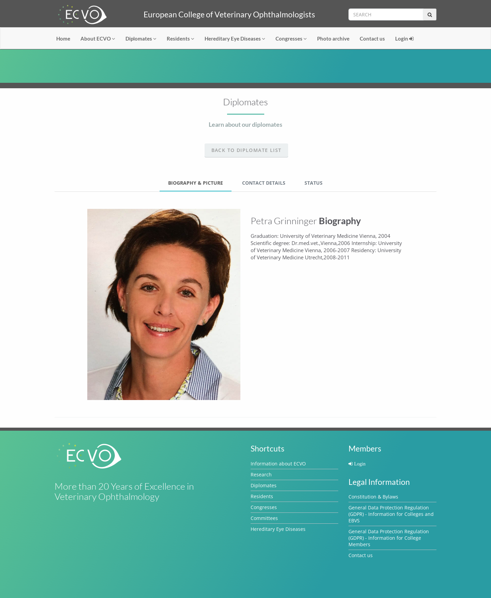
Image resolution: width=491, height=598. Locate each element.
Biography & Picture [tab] (195, 183)
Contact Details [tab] (263, 183)
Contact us (372, 38)
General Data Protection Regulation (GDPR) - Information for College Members (388, 538)
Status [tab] (313, 183)
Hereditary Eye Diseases (235, 38)
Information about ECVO (278, 463)
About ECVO (97, 38)
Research (261, 474)
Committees (264, 518)
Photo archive (333, 38)
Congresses (291, 38)
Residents (180, 38)
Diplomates (141, 38)
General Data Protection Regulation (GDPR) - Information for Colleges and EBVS (391, 514)
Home (63, 38)
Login (404, 38)
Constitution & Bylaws (373, 496)
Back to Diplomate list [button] (246, 150)
